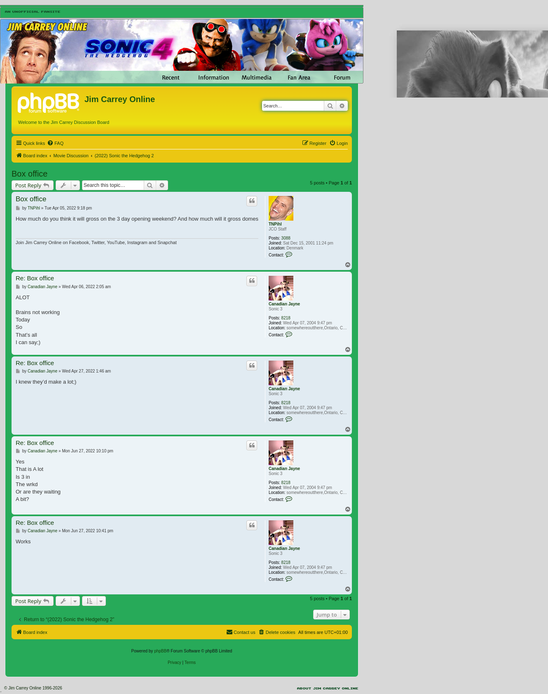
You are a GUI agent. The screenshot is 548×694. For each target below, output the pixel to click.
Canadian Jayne (284, 304)
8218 (285, 318)
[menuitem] (55, 143)
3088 (285, 238)
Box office (29, 173)
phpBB (160, 651)
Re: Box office (35, 278)
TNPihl (275, 224)
